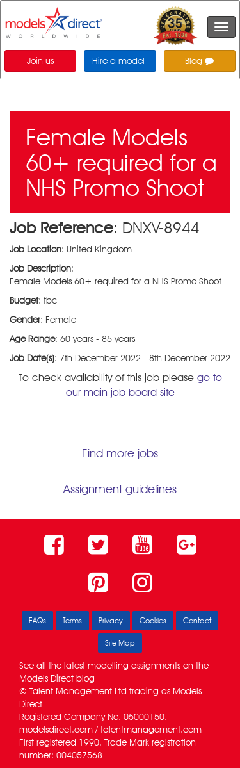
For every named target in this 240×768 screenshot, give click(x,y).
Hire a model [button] (118, 61)
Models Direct (46, 678)
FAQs (37, 620)
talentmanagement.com (151, 729)
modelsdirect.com (56, 729)
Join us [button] (40, 61)
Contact (197, 620)
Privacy (111, 620)
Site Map (120, 643)
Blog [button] (199, 61)
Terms (72, 620)
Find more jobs (120, 453)
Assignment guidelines (120, 489)
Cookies (153, 620)
